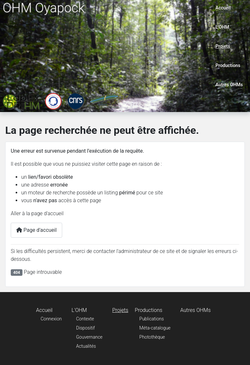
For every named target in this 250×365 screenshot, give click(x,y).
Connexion (51, 318)
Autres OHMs (229, 84)
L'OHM (222, 27)
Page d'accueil (36, 230)
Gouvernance (89, 337)
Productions (227, 65)
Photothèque (152, 337)
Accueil (223, 7)
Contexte (85, 318)
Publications (151, 318)
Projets (222, 46)
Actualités (86, 346)
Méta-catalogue (155, 327)
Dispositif (85, 327)
